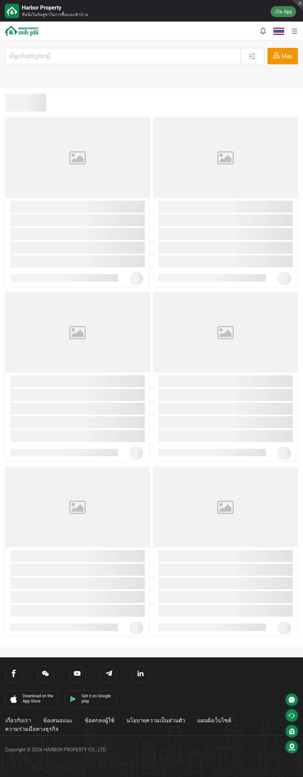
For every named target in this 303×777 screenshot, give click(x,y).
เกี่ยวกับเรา (18, 720)
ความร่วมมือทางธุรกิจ (31, 729)
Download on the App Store (31, 699)
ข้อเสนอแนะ (58, 720)
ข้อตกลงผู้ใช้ (99, 720)
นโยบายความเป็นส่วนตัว (155, 720)
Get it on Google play (90, 699)
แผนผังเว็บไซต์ (214, 720)
